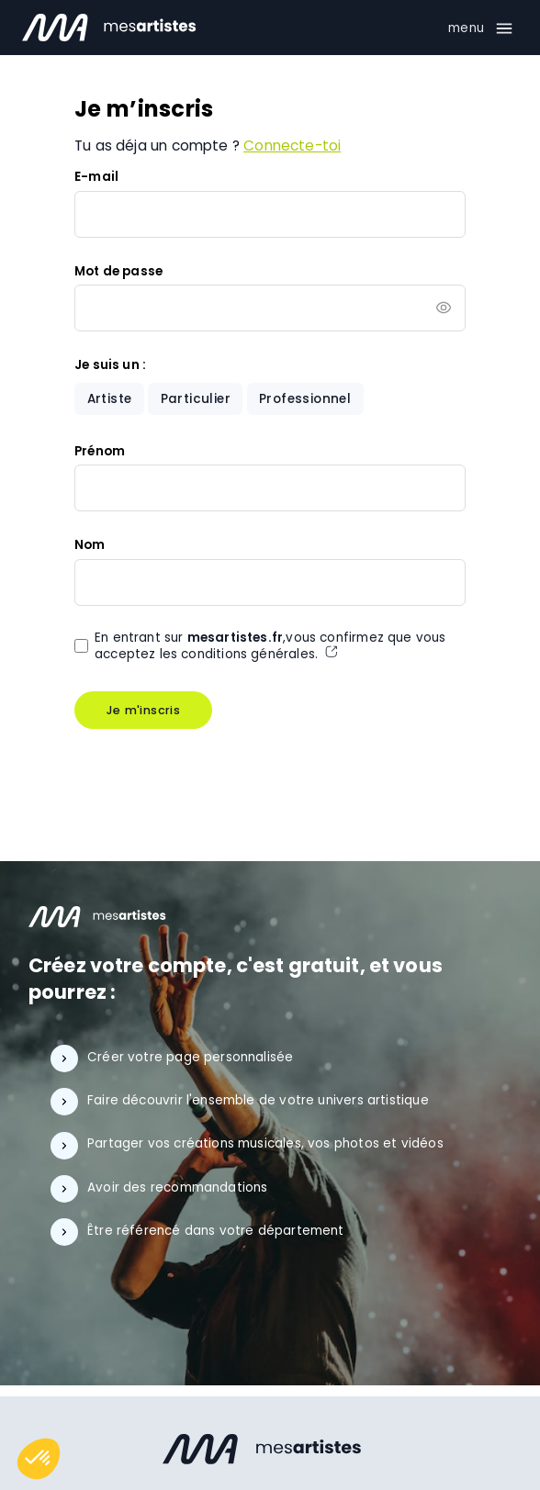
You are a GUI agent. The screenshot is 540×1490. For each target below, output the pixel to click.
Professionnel (305, 399)
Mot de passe (118, 271)
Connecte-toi (292, 145)
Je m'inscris (144, 710)
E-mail (96, 176)
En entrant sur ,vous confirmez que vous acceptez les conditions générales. (270, 646)
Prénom (99, 451)
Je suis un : (110, 365)
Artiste (109, 399)
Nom (90, 545)
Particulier (196, 399)
